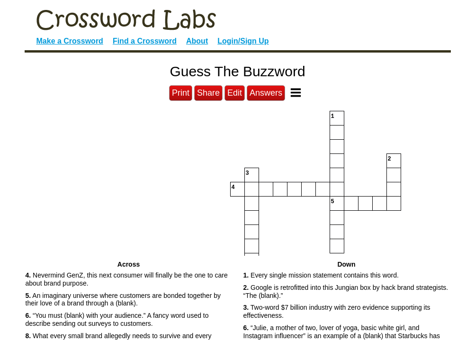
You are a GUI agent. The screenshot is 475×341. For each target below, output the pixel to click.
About (197, 41)
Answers (266, 93)
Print (180, 93)
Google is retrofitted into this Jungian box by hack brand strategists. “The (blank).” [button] (345, 291)
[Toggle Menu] (295, 92)
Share (208, 93)
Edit (234, 93)
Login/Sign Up (243, 41)
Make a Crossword (69, 41)
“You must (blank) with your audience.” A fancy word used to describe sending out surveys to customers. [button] (117, 319)
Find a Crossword (145, 41)
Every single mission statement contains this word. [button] (321, 275)
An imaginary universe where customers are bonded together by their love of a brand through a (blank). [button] (123, 299)
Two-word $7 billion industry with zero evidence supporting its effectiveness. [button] (336, 311)
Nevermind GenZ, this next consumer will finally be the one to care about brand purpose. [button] (127, 279)
